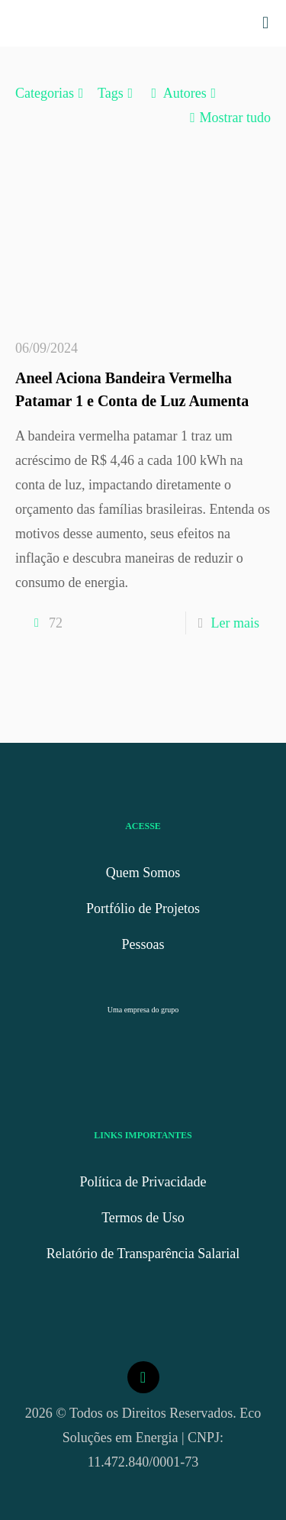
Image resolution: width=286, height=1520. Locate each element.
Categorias (51, 93)
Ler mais (235, 623)
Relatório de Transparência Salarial (143, 1253)
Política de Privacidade (143, 1181)
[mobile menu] (265, 23)
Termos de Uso (143, 1217)
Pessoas (142, 944)
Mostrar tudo (229, 117)
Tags (117, 93)
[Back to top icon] (143, 1377)
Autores (183, 93)
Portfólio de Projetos (143, 908)
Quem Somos (143, 872)
